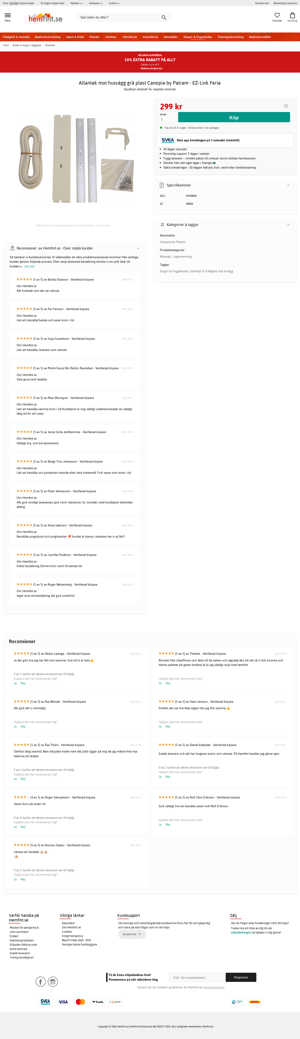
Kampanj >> (96, 3)
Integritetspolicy (72, 936)
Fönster (94, 37)
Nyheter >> (76, 3)
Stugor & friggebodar (197, 37)
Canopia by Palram (172, 242)
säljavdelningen (241, 932)
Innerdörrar (150, 37)
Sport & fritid (75, 37)
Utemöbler (171, 37)
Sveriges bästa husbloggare (79, 944)
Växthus (110, 37)
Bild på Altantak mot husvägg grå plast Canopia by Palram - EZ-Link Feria (73, 225)
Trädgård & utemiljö (16, 37)
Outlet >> (114, 3)
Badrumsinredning (47, 37)
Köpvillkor (68, 923)
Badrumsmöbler (260, 37)
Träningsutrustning (231, 37)
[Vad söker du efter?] (124, 17)
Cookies (67, 931)
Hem (6, 45)
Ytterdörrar (129, 37)
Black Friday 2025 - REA (76, 940)
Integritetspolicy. (214, 987)
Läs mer (29, 266)
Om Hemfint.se (71, 927)
